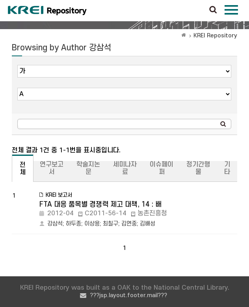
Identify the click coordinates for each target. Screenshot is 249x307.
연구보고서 (51, 168)
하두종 (73, 223)
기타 (227, 168)
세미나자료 (125, 168)
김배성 (147, 223)
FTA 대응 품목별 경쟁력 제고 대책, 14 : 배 (100, 204)
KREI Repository (215, 35)
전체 (23, 168)
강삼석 (55, 223)
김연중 (129, 223)
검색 (213, 10)
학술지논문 (88, 168)
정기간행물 (198, 168)
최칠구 (110, 223)
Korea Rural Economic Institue (47, 10)
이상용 (92, 223)
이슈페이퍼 (161, 168)
